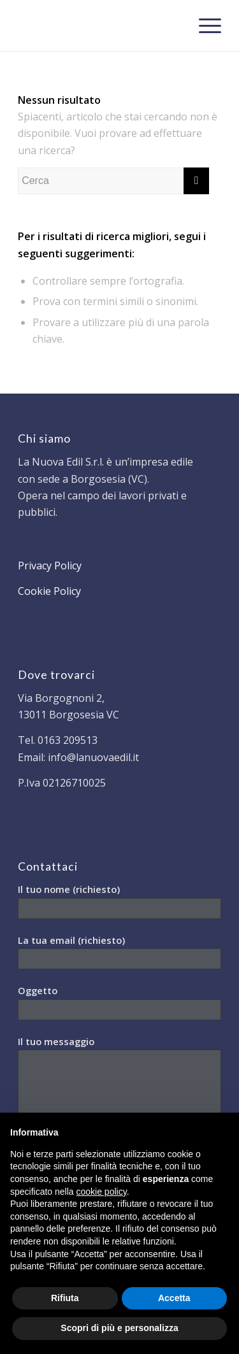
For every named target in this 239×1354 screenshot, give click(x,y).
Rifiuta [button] (65, 1298)
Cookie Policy (49, 591)
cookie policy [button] (101, 1192)
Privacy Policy (50, 566)
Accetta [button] (174, 1298)
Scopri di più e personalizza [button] (119, 1328)
